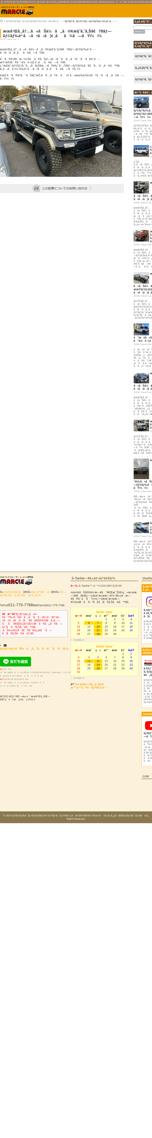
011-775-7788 (20, 605)
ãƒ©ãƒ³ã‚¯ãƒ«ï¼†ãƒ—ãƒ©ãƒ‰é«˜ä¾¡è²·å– (89, 21)
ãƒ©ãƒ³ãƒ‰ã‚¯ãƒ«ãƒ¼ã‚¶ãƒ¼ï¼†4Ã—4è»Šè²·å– (34, 21)
